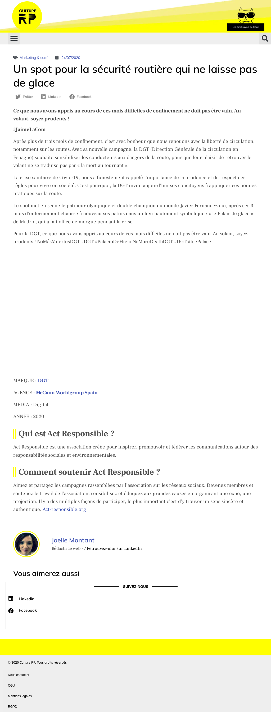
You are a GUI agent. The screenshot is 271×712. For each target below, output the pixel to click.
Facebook (28, 610)
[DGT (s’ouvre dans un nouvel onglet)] (43, 380)
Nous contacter (18, 675)
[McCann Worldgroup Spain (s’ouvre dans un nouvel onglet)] (67, 392)
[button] (14, 38)
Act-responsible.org (64, 509)
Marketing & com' (34, 58)
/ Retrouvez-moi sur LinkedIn (113, 548)
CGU (11, 685)
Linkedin (26, 598)
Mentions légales (20, 696)
